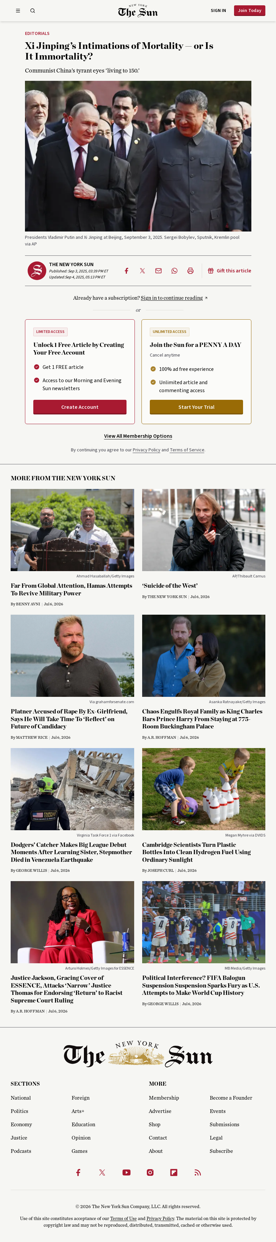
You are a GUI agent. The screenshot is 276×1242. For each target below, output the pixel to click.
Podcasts (21, 1151)
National (21, 1098)
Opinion (81, 1138)
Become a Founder (231, 1098)
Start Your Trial (196, 407)
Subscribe (221, 1151)
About (156, 1151)
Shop (154, 1124)
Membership (164, 1098)
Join (249, 10)
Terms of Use (123, 1218)
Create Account (80, 407)
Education (83, 1124)
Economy (21, 1124)
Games (80, 1151)
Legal (216, 1138)
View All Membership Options (138, 436)
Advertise (160, 1111)
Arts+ (78, 1111)
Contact (158, 1138)
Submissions (224, 1124)
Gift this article (229, 270)
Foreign (81, 1098)
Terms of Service (187, 450)
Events (218, 1111)
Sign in (218, 10)
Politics (19, 1111)
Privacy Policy (146, 450)
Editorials (37, 34)
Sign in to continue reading (172, 298)
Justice (19, 1138)
